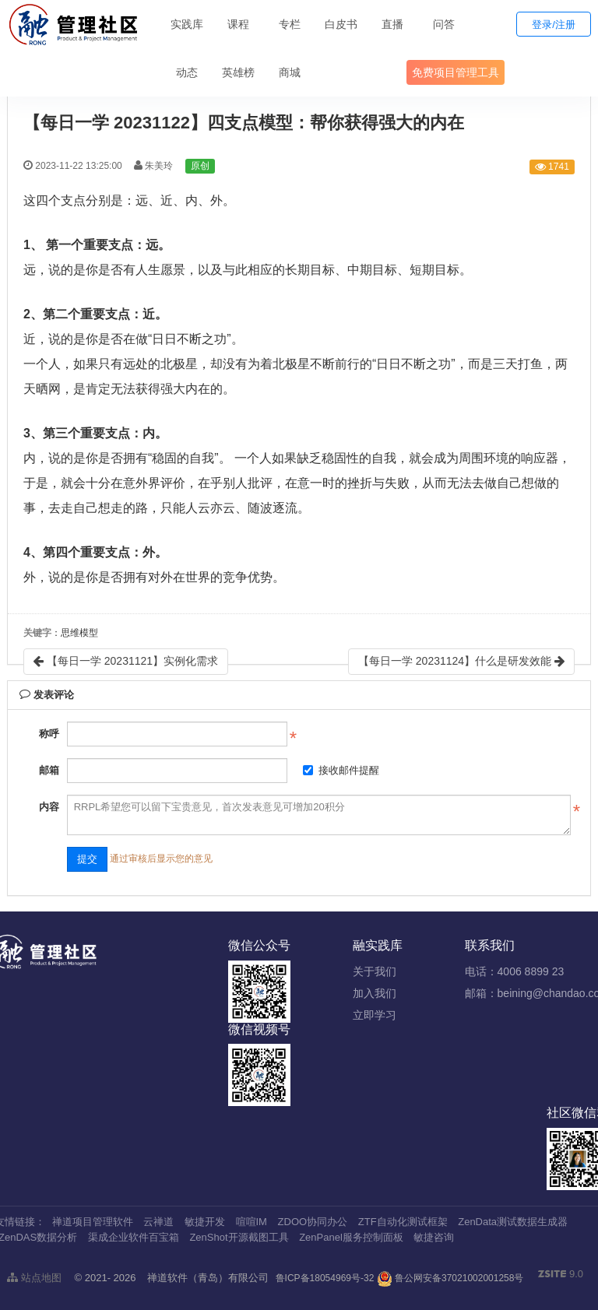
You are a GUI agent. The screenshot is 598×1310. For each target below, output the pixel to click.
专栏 (290, 24)
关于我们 (374, 971)
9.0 (560, 1275)
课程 (238, 24)
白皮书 (341, 24)
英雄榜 (238, 72)
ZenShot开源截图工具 (238, 1237)
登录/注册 (553, 24)
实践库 (187, 24)
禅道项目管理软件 (92, 1221)
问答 (444, 24)
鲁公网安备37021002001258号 (450, 1278)
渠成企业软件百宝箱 (133, 1237)
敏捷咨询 (433, 1237)
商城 (290, 72)
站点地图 (34, 1278)
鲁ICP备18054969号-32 (325, 1278)
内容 (49, 807)
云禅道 (158, 1221)
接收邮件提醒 (341, 770)
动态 (187, 72)
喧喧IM (251, 1221)
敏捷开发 (205, 1221)
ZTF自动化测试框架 (403, 1221)
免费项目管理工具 (455, 72)
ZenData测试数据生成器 (513, 1221)
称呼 (49, 733)
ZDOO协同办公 (313, 1221)
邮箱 (49, 770)
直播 (392, 24)
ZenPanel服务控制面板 (351, 1237)
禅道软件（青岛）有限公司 (208, 1278)
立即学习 (374, 1015)
